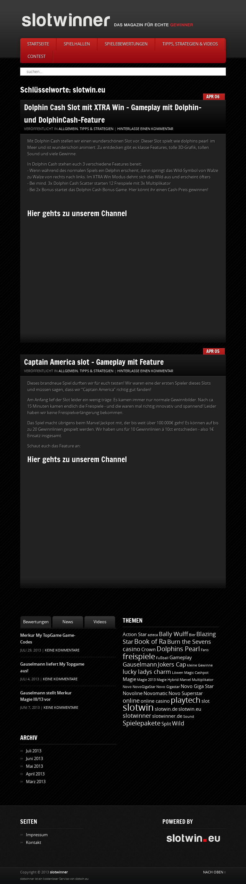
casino (131, 649)
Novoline (133, 693)
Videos (100, 621)
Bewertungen (36, 621)
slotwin (138, 707)
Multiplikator (202, 680)
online (131, 700)
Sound (188, 717)
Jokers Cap (172, 664)
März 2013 (35, 781)
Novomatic (156, 693)
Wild (178, 723)
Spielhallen (77, 44)
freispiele (139, 656)
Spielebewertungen (126, 44)
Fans (205, 650)
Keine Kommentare (62, 650)
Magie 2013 (146, 680)
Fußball (162, 658)
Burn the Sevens (189, 641)
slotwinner (137, 715)
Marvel (185, 680)
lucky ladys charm (147, 671)
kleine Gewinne (200, 665)
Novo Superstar (185, 693)
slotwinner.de (167, 716)
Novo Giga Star (197, 686)
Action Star (135, 634)
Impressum (37, 834)
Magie (129, 679)
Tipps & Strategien (96, 129)
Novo (127, 687)
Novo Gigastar (168, 687)
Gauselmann (140, 664)
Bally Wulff (173, 634)
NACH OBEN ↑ (214, 872)
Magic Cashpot (196, 673)
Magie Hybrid (168, 680)
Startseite (38, 44)
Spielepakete (141, 723)
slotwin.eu (189, 709)
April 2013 (35, 774)
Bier (192, 635)
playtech (186, 700)
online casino (155, 701)
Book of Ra (150, 641)
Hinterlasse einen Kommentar (145, 129)
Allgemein (68, 129)
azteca (153, 635)
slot (205, 701)
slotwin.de (166, 709)
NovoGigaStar (144, 687)
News (67, 621)
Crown (148, 649)
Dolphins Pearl (178, 649)
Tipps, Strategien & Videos (190, 44)
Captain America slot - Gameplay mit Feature (94, 361)
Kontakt (33, 842)
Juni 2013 (34, 758)
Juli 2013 (33, 751)
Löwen (177, 673)
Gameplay (180, 657)
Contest (36, 56)
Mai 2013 (34, 766)
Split (166, 724)
